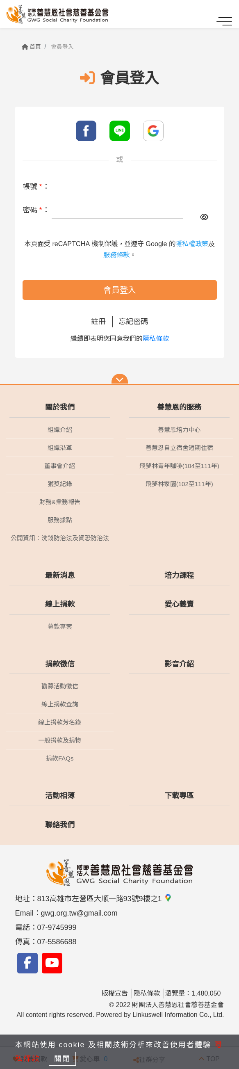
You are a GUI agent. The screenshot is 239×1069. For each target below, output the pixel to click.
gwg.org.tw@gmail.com (79, 913)
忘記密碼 (133, 322)
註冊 (98, 322)
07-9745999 (57, 927)
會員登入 (119, 290)
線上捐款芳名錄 (59, 722)
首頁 (31, 46)
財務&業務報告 (59, 501)
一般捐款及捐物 (59, 740)
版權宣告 (115, 993)
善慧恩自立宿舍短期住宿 (179, 447)
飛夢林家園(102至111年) (179, 483)
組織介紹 (60, 429)
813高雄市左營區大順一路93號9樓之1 (104, 899)
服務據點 (60, 519)
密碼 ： (36, 210)
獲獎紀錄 (60, 483)
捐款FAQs (60, 758)
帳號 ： (36, 187)
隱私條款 (156, 338)
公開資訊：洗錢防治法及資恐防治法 (60, 537)
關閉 (62, 1059)
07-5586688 (57, 942)
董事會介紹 (59, 465)
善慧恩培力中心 (179, 429)
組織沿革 (60, 447)
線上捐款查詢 (59, 704)
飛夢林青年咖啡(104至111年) (179, 465)
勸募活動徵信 (59, 686)
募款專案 (60, 626)
